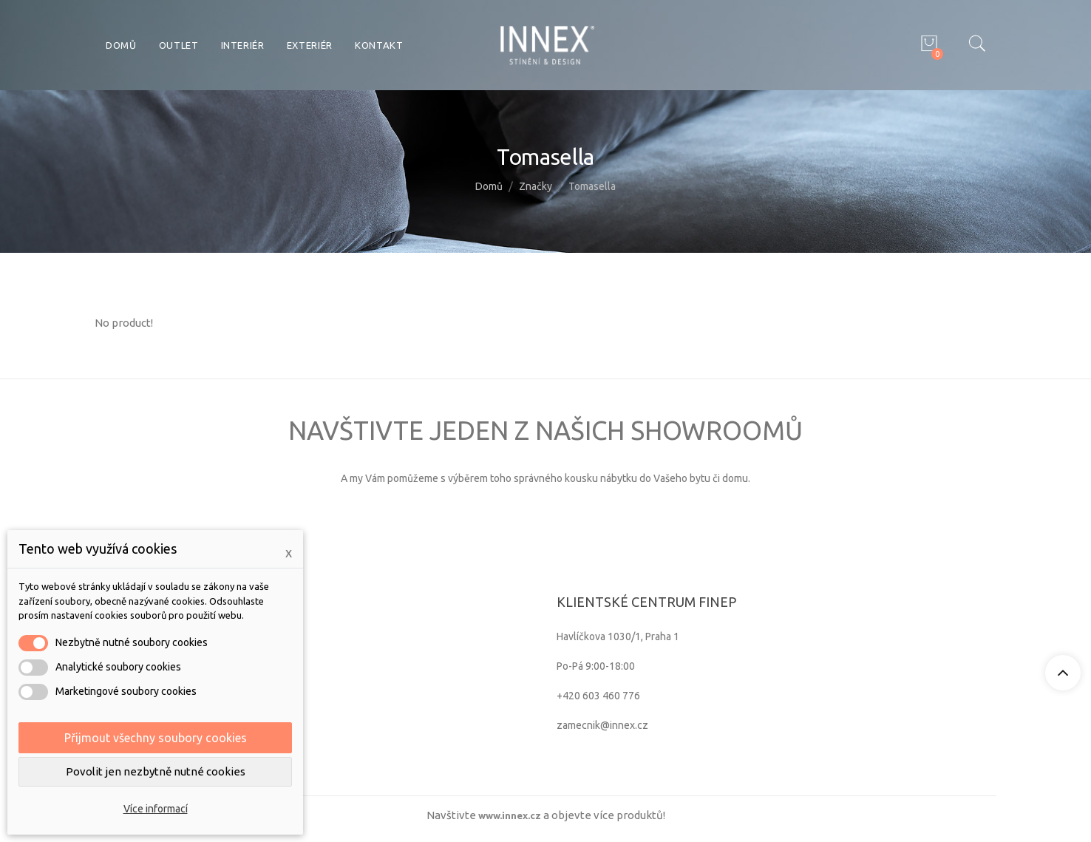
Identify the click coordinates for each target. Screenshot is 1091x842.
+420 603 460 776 (598, 696)
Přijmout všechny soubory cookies (155, 737)
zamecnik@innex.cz (602, 725)
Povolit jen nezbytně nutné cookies (155, 771)
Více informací (155, 809)
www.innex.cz (509, 815)
